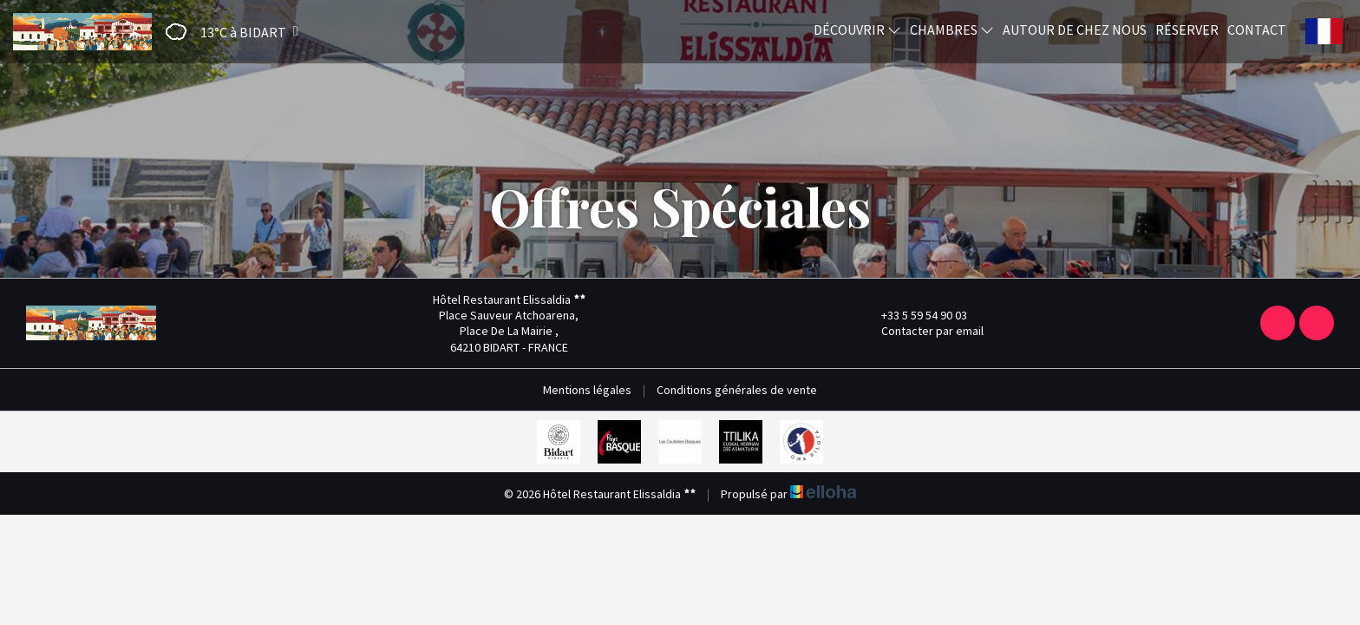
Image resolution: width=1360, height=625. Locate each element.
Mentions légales (587, 390)
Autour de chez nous (1075, 29)
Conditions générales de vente (737, 390)
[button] (226, 32)
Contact (1256, 29)
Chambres (952, 29)
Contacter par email (922, 331)
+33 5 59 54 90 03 (914, 315)
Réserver (1187, 29)
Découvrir (857, 29)
